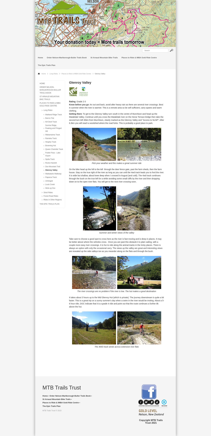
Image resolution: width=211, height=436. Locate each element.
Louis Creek (50, 184)
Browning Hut (50, 146)
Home (40, 58)
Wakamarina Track (52, 135)
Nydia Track (50, 159)
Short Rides (48, 193)
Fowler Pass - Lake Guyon (52, 154)
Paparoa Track (51, 177)
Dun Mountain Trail (52, 167)
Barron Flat (49, 118)
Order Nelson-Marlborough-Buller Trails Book (67, 58)
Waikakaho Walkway (53, 174)
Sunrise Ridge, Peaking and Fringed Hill (53, 128)
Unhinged (49, 181)
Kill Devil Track (51, 122)
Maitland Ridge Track (53, 115)
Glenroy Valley (51, 170)
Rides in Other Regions (53, 200)
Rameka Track (51, 138)
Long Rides (54, 74)
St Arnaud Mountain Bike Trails (104, 58)
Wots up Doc (50, 188)
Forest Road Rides (51, 196)
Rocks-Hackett (51, 163)
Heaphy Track (50, 142)
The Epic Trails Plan (46, 65)
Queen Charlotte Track (54, 149)
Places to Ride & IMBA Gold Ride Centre (139, 58)
